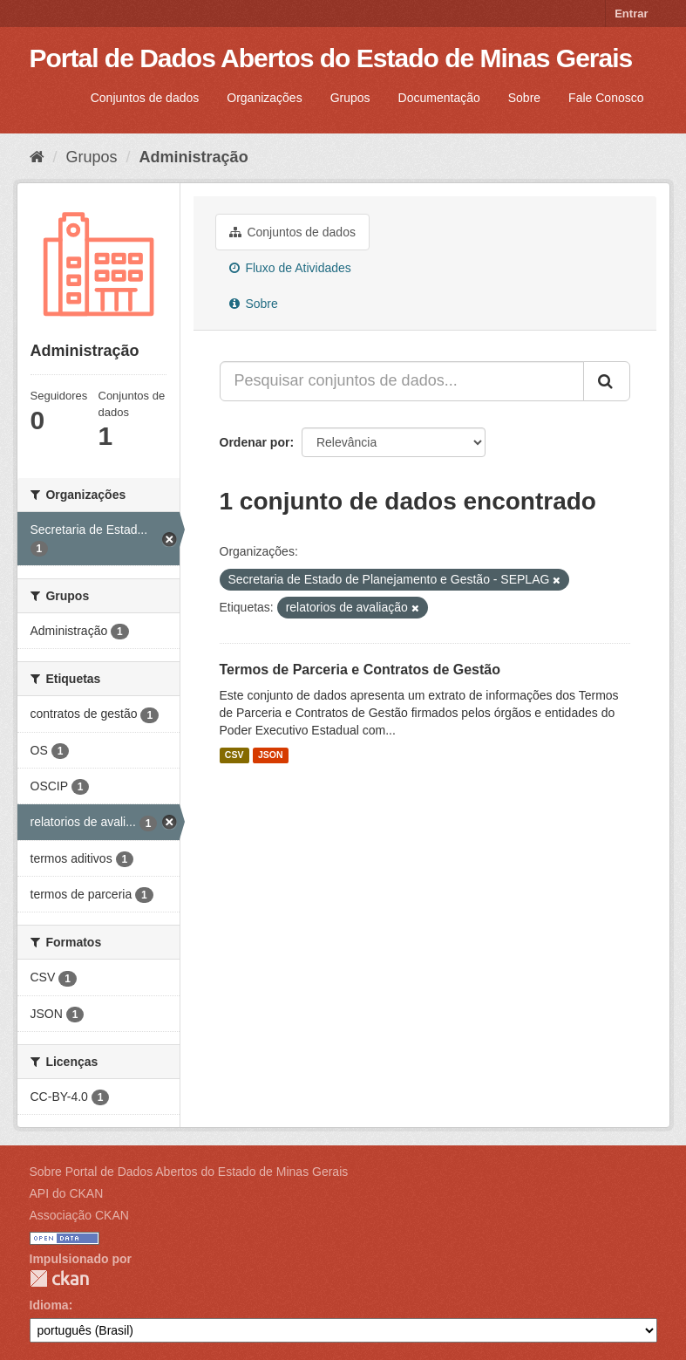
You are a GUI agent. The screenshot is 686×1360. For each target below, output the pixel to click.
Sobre (524, 98)
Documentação (439, 98)
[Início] (37, 157)
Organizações (264, 98)
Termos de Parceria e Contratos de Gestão (360, 669)
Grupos (350, 98)
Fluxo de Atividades (290, 268)
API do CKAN (67, 1193)
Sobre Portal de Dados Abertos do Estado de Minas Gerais (189, 1172)
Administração (193, 157)
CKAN (59, 1278)
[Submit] (606, 381)
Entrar (631, 13)
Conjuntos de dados (145, 98)
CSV (234, 755)
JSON (270, 755)
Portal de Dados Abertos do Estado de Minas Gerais (331, 58)
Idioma (49, 1305)
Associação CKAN (79, 1215)
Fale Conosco (605, 98)
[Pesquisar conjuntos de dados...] (402, 381)
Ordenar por (255, 442)
